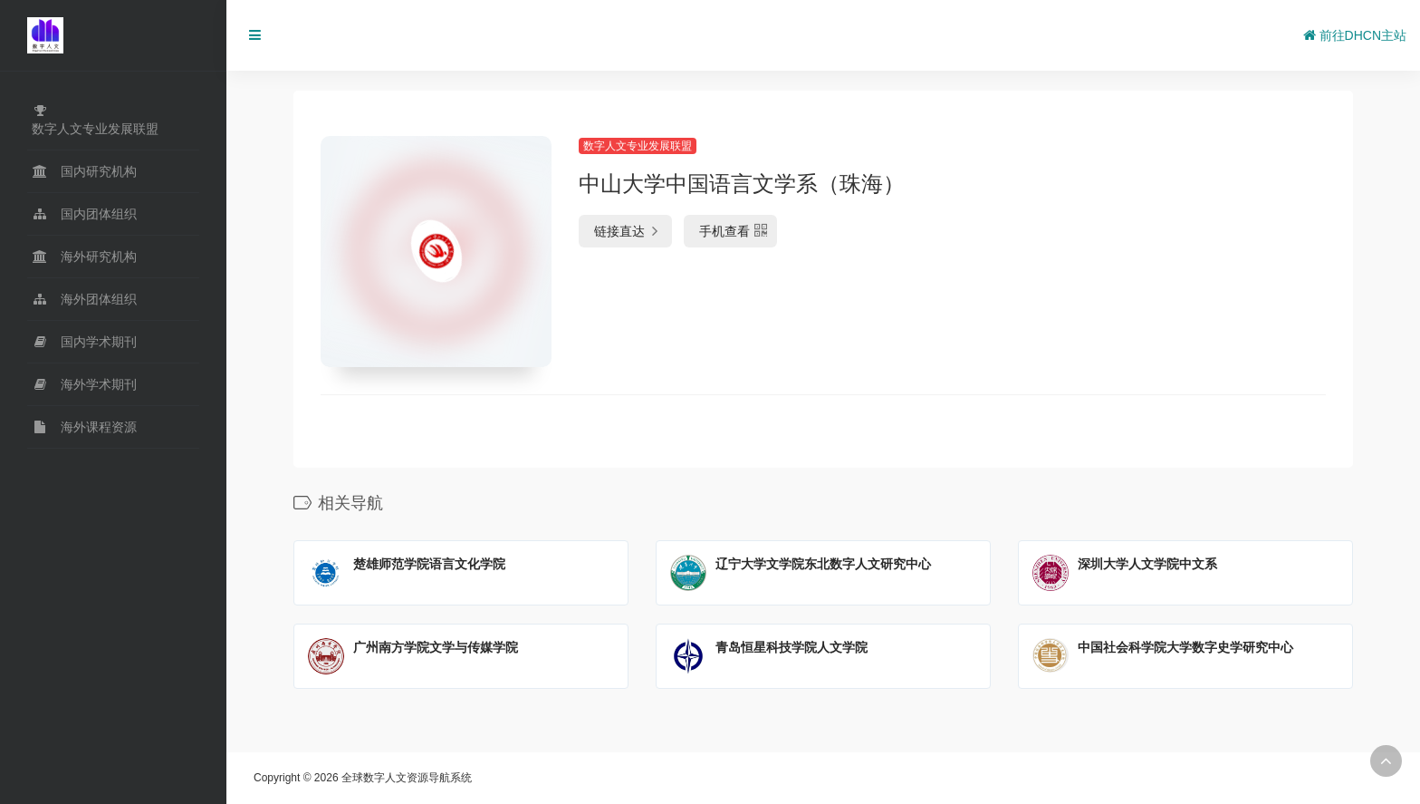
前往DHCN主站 (1354, 35)
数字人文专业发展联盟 (637, 146)
